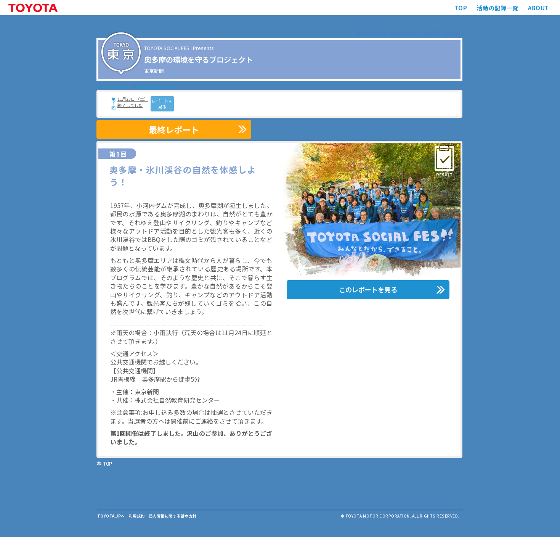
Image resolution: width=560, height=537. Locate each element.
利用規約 (137, 516)
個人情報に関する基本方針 (173, 516)
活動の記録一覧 (497, 8)
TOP (460, 8)
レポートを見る (162, 104)
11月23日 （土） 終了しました (132, 102)
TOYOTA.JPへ (111, 516)
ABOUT (538, 8)
